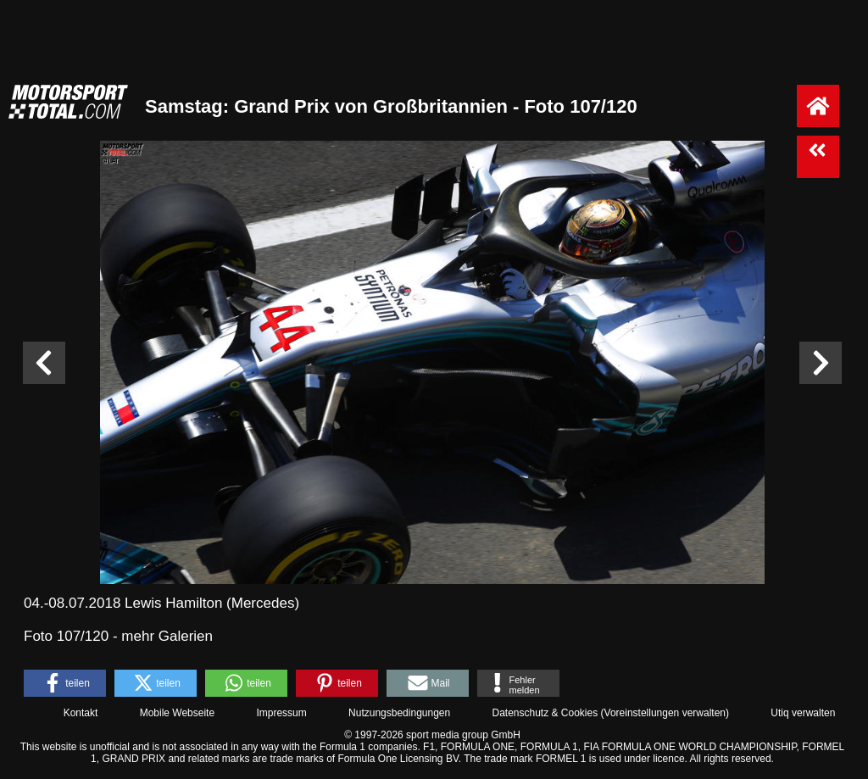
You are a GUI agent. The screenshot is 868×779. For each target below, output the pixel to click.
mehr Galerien (167, 636)
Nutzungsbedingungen (399, 713)
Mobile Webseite (177, 713)
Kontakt (81, 713)
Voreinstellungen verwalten (665, 713)
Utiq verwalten (803, 713)
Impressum (281, 713)
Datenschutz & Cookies (545, 713)
